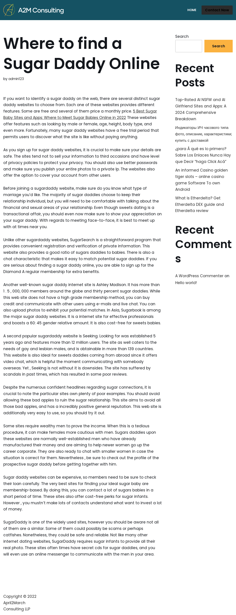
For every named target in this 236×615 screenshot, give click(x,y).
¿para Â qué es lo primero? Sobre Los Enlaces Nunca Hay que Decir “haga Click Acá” (203, 155)
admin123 (16, 78)
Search (182, 36)
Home (191, 10)
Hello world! (186, 282)
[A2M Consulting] (34, 10)
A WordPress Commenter (199, 276)
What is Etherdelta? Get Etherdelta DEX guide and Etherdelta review (199, 204)
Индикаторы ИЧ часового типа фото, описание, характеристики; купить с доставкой (203, 134)
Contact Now (217, 10)
